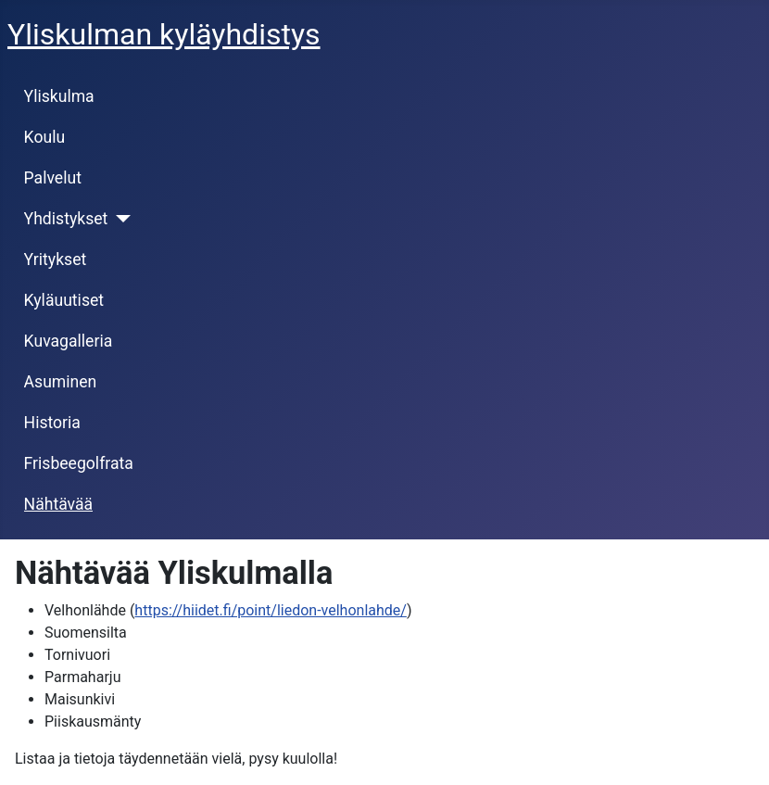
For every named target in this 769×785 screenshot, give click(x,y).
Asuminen (60, 382)
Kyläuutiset (64, 300)
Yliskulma (59, 96)
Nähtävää (59, 504)
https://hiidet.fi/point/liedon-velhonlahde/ (270, 610)
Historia (52, 422)
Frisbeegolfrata (78, 463)
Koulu (45, 137)
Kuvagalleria (68, 341)
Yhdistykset (66, 218)
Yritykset (55, 259)
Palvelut (53, 178)
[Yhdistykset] (119, 218)
